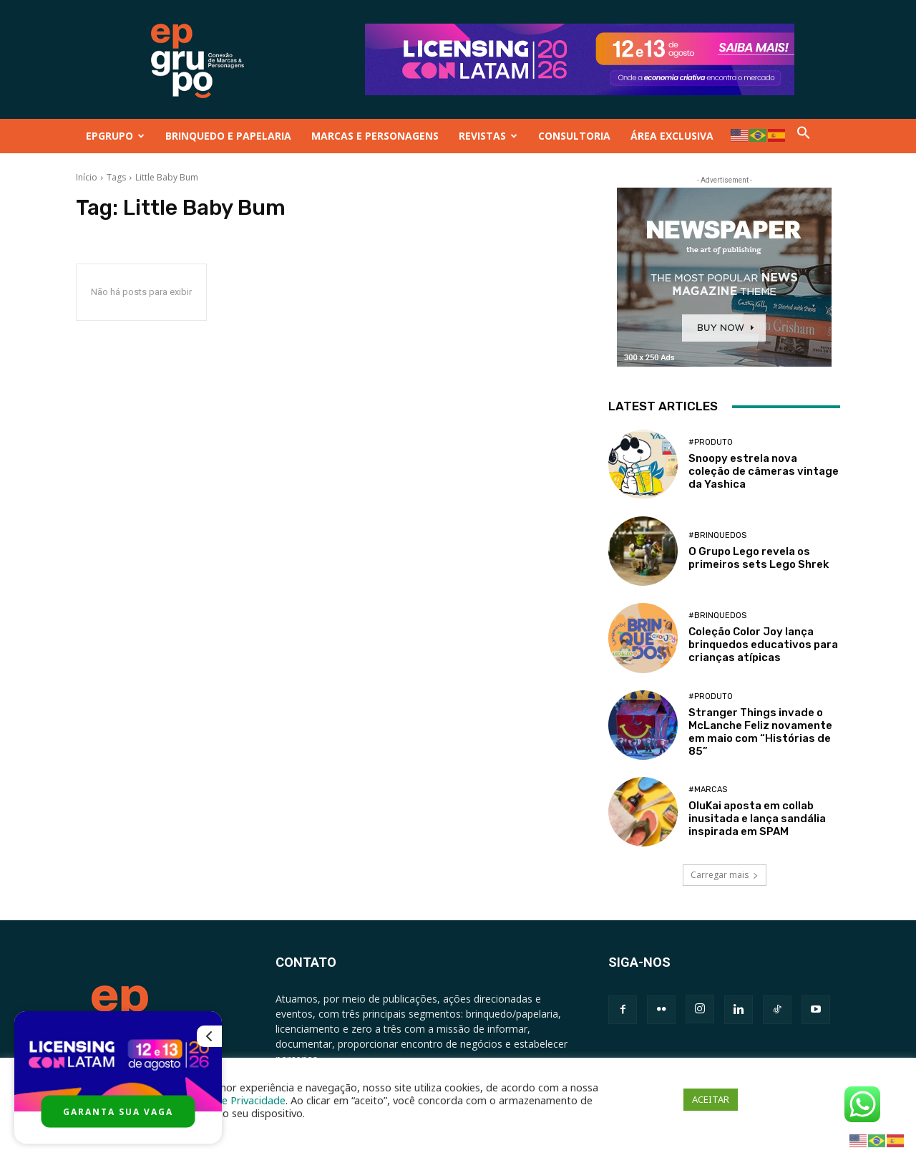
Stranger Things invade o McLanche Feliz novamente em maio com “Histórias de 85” (760, 732)
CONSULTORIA (574, 136)
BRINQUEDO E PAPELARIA (228, 136)
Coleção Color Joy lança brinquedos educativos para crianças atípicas (763, 644)
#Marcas (707, 789)
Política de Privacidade (232, 1100)
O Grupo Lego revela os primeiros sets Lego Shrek (758, 558)
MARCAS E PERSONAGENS (375, 136)
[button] (803, 136)
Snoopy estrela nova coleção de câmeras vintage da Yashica (763, 471)
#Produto (710, 442)
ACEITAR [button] (710, 1099)
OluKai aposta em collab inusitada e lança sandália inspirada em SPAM (757, 818)
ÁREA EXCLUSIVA (671, 136)
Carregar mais (725, 875)
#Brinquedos (717, 535)
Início (86, 177)
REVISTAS (488, 136)
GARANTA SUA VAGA (118, 1112)
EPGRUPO (115, 136)
